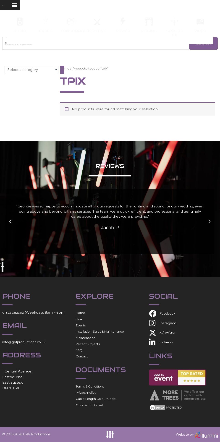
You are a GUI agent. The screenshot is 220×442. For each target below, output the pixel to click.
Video (200, 31)
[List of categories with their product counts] (31, 70)
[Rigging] (149, 22)
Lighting (97, 31)
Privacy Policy (86, 392)
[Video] (200, 22)
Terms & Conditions (90, 386)
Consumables (76, 31)
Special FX (174, 33)
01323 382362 (14, 312)
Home (65, 68)
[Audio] (20, 22)
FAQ (79, 350)
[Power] (123, 22)
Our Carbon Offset (89, 405)
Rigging (149, 31)
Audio (19, 31)
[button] (204, 8)
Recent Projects (88, 344)
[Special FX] (174, 22)
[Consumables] (71, 22)
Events (81, 325)
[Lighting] (97, 22)
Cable (45, 31)
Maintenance (85, 337)
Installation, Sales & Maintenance (100, 331)
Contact (82, 356)
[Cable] (46, 22)
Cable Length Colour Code (96, 399)
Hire (79, 319)
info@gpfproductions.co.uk (25, 342)
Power (123, 31)
